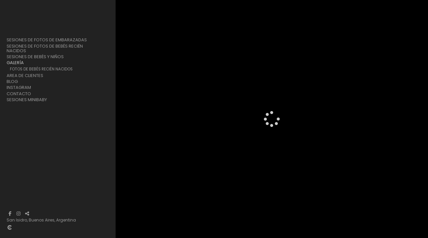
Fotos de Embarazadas (33, 75)
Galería (15, 63)
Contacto (19, 117)
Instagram (19, 111)
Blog (12, 105)
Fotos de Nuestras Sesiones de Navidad (50, 93)
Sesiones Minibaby (27, 123)
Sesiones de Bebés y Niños (35, 57)
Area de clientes (25, 99)
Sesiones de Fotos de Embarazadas (47, 40)
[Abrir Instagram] (18, 213)
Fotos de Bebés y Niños (33, 81)
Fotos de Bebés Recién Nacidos (41, 69)
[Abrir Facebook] (10, 213)
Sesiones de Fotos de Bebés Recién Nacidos (45, 48)
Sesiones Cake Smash (34, 87)
